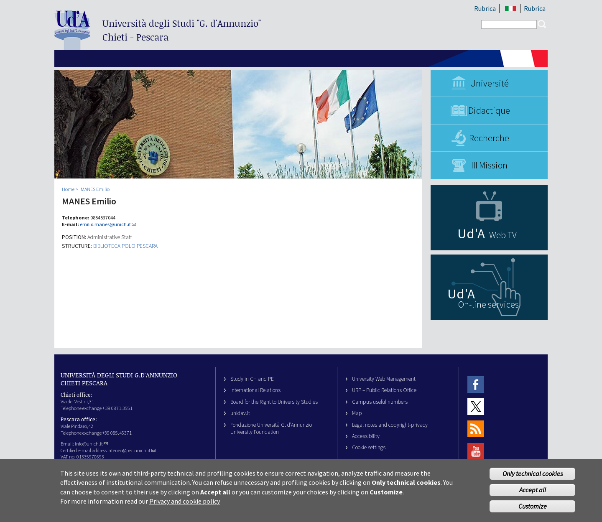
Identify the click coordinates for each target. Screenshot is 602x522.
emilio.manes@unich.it (108, 224)
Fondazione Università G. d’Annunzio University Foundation (271, 428)
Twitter (475, 406)
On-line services (488, 304)
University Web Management (384, 378)
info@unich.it (91, 444)
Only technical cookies (533, 478)
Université (489, 83)
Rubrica (485, 8)
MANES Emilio (95, 189)
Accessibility (366, 436)
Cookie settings (368, 447)
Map (357, 413)
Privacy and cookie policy (184, 506)
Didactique (489, 110)
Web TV (503, 235)
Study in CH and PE (252, 378)
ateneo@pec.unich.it (132, 450)
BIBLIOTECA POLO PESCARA (125, 246)
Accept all (532, 495)
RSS (475, 429)
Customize (532, 511)
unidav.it (240, 413)
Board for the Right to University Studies (274, 401)
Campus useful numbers (380, 401)
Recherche (489, 138)
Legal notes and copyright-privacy (390, 424)
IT (510, 8)
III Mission (489, 165)
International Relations (255, 390)
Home (68, 189)
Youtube (475, 451)
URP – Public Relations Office (384, 390)
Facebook (475, 384)
